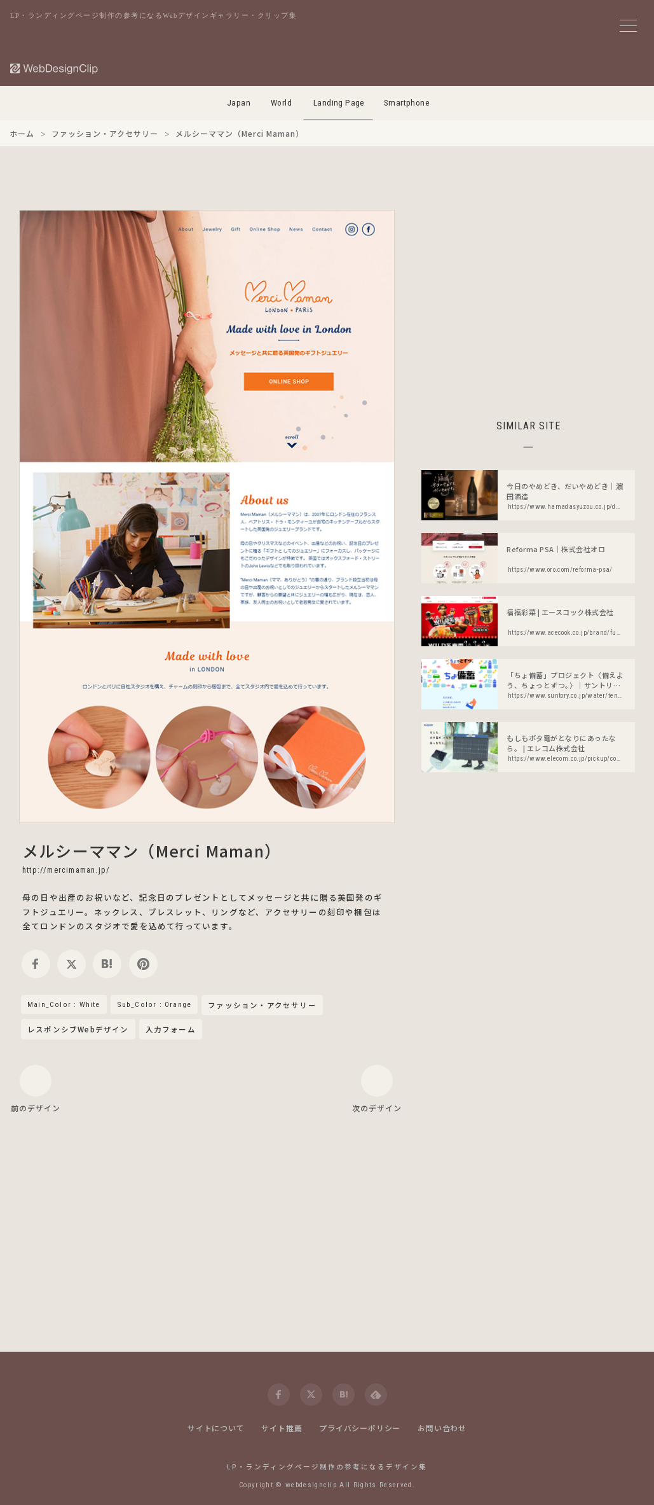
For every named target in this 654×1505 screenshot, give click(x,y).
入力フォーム (171, 1029)
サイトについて (216, 1427)
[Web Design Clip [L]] (54, 68)
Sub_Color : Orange (154, 1004)
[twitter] (71, 964)
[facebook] (36, 964)
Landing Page (339, 103)
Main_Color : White (63, 1004)
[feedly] (376, 1395)
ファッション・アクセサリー (262, 1005)
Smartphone (407, 103)
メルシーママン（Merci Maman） (151, 850)
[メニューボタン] (628, 26)
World (281, 103)
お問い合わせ (442, 1427)
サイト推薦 (281, 1427)
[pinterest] (143, 964)
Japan (238, 103)
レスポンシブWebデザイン (78, 1029)
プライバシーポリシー (359, 1427)
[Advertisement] (528, 299)
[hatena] (107, 964)
